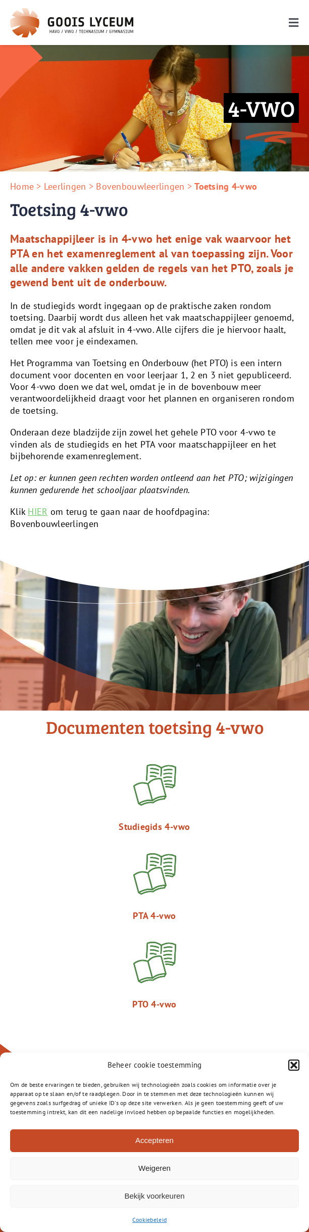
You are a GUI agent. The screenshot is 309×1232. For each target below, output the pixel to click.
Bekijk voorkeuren (154, 1196)
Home (22, 186)
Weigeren (154, 1168)
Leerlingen (65, 186)
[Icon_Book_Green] (154, 946)
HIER (37, 511)
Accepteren (154, 1140)
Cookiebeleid (149, 1219)
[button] (294, 1065)
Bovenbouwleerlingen (140, 186)
